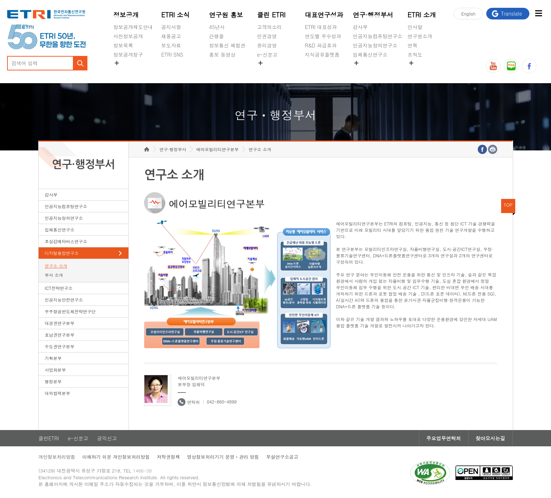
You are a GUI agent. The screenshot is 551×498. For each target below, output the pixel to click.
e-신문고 (267, 54)
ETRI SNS (172, 54)
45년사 (217, 26)
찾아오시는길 (490, 438)
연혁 (413, 45)
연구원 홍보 (226, 15)
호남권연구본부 (59, 335)
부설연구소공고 (282, 456)
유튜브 (493, 66)
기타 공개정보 (423, 71)
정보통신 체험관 (227, 45)
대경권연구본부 (59, 323)
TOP (508, 204)
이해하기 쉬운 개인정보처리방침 (116, 456)
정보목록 (123, 45)
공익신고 (267, 71)
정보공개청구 (128, 54)
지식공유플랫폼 (322, 54)
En (468, 14)
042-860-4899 (221, 402)
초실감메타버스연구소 (377, 71)
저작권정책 (168, 456)
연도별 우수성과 (323, 36)
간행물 (216, 36)
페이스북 (529, 66)
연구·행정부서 (373, 15)
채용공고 (171, 36)
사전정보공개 (128, 36)
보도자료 (171, 45)
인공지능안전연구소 (64, 300)
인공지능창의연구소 (375, 45)
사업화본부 (55, 370)
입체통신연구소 (370, 54)
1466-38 (142, 470)
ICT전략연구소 (59, 288)
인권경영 (267, 36)
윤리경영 (267, 45)
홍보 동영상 (222, 54)
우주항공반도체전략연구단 (70, 311)
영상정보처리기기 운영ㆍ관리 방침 (223, 456)
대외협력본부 (57, 393)
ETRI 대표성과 (321, 26)
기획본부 (53, 358)
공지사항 (171, 26)
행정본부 (53, 381)
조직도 (415, 54)
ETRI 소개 (422, 15)
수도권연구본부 (59, 346)
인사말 (415, 26)
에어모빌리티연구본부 (217, 149)
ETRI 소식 (175, 15)
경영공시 (123, 71)
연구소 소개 (56, 266)
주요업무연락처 (443, 438)
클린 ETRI (271, 15)
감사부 (360, 26)
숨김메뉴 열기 (116, 63)
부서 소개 (54, 275)
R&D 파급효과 (321, 45)
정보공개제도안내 (133, 26)
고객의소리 (269, 26)
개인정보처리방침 (57, 456)
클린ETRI (49, 438)
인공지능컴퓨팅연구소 (377, 36)
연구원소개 (420, 36)
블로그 (511, 66)
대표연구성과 (324, 15)
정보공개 (126, 15)
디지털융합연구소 (62, 253)
